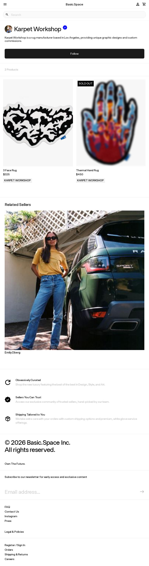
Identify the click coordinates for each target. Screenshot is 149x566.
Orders (9, 549)
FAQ (7, 506)
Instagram (11, 516)
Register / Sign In (15, 545)
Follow (74, 53)
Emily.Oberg (12, 352)
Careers (9, 559)
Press (8, 520)
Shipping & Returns (16, 554)
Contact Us (12, 511)
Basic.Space (74, 4)
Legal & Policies (14, 531)
